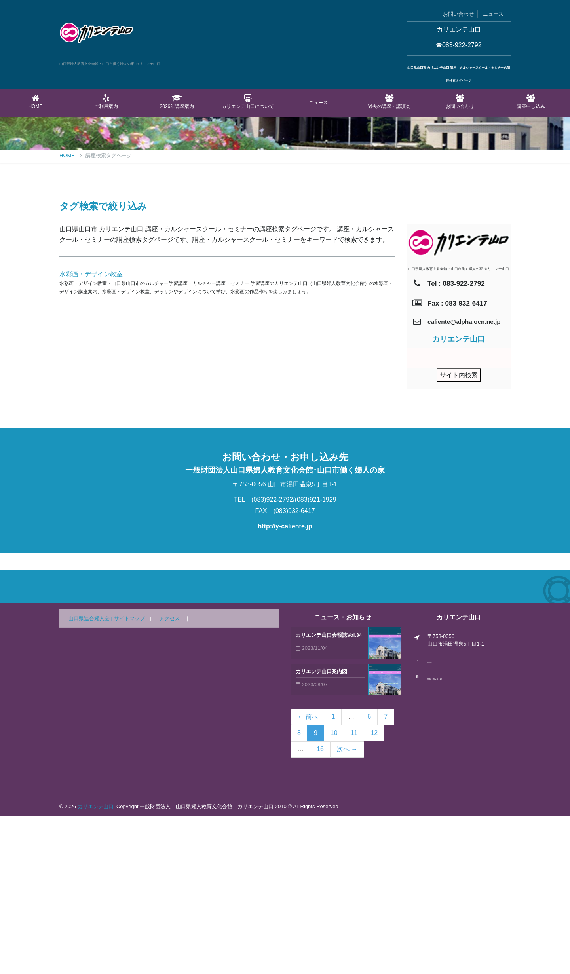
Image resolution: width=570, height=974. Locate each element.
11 (354, 891)
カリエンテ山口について (247, 101)
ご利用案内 (106, 101)
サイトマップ (129, 777)
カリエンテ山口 (96, 965)
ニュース (493, 14)
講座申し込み (530, 101)
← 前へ (308, 874)
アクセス (169, 777)
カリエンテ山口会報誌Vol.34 (329, 793)
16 (320, 907)
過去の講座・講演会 (389, 101)
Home (35, 101)
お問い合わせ (458, 14)
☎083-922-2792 (459, 45)
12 (374, 891)
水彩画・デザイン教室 (91, 432)
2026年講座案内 (177, 101)
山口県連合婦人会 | (91, 777)
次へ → (347, 907)
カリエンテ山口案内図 (321, 830)
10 (334, 891)
